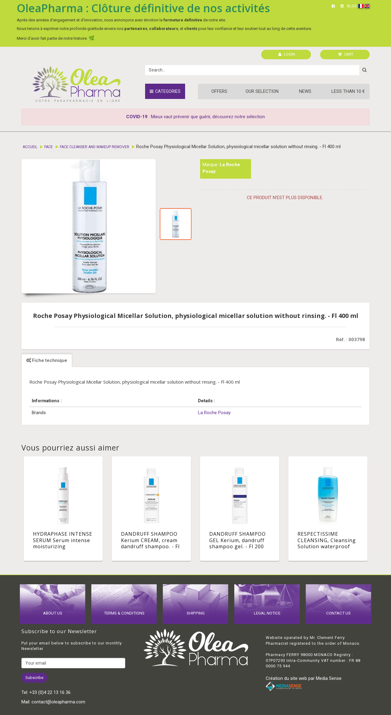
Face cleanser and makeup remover (94, 147)
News (305, 91)
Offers (219, 91)
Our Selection (262, 91)
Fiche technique (46, 360)
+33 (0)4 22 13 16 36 (50, 692)
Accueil (30, 147)
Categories (165, 91)
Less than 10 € (348, 91)
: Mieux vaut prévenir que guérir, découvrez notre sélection (195, 116)
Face (48, 147)
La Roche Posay (214, 412)
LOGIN (286, 54)
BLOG (352, 6)
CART (345, 54)
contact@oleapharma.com (58, 702)
